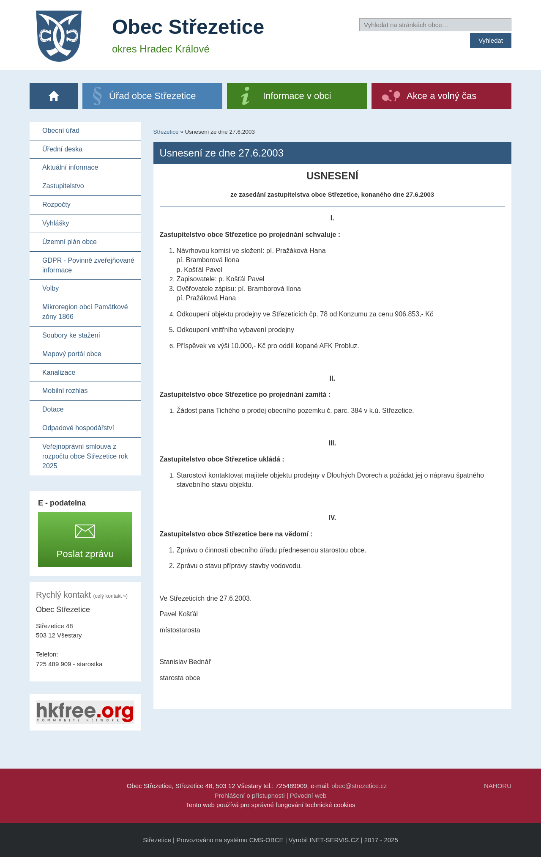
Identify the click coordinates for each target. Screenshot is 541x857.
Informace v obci (297, 96)
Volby (50, 288)
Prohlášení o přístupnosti (250, 795)
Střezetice (166, 132)
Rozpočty (56, 204)
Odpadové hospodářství (78, 427)
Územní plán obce (69, 241)
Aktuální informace (70, 167)
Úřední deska (62, 149)
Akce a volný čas (441, 96)
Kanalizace (58, 372)
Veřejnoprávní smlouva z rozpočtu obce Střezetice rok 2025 (85, 456)
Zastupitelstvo (63, 186)
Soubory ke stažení (71, 335)
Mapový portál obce (71, 353)
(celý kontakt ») (110, 596)
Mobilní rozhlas (65, 390)
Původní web (308, 795)
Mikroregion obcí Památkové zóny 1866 (85, 311)
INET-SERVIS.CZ (334, 839)
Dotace (53, 409)
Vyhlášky (55, 223)
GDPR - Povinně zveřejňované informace (88, 265)
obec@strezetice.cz (359, 785)
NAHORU (497, 785)
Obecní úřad (60, 130)
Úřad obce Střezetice (152, 96)
